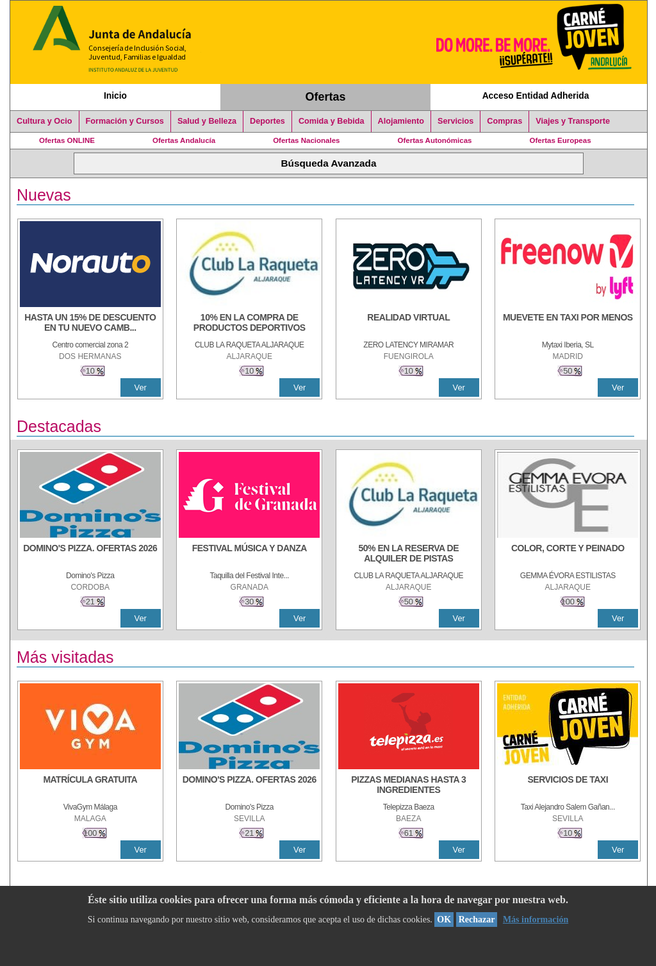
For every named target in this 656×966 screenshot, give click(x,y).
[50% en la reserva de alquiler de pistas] (408, 554)
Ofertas (326, 96)
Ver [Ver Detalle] (141, 387)
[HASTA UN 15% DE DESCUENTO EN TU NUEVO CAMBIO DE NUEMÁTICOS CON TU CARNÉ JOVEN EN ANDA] (90, 324)
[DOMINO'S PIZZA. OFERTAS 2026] (90, 554)
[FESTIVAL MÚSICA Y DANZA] (249, 554)
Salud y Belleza (206, 121)
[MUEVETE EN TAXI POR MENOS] (567, 324)
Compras (504, 121)
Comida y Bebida (332, 121)
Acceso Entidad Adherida (535, 95)
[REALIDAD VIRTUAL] (408, 324)
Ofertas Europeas (560, 140)
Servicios (455, 121)
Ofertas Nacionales (306, 140)
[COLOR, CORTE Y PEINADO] (567, 554)
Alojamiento (401, 121)
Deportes (267, 121)
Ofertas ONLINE (67, 140)
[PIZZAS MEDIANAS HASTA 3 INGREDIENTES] (408, 786)
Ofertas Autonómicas (434, 140)
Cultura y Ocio (44, 121)
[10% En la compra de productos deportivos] (249, 324)
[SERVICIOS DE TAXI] (567, 786)
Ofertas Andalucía (183, 140)
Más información (535, 919)
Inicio (115, 95)
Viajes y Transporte (573, 121)
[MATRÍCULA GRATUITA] (90, 786)
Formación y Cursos (125, 121)
